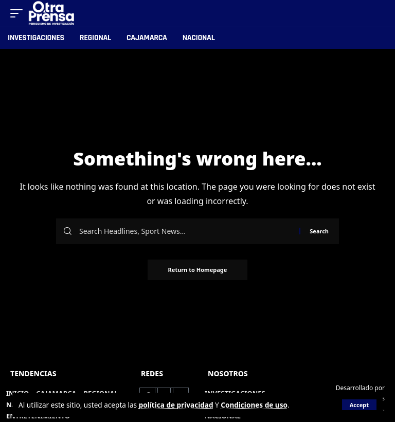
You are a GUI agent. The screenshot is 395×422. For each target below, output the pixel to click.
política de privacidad (176, 405)
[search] (377, 13)
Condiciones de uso (254, 405)
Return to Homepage (197, 269)
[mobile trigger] (19, 13)
